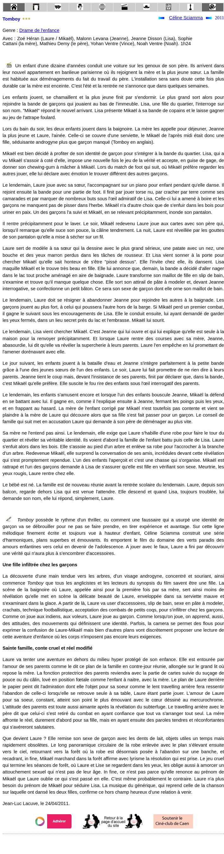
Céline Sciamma (186, 17)
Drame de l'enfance (39, 30)
